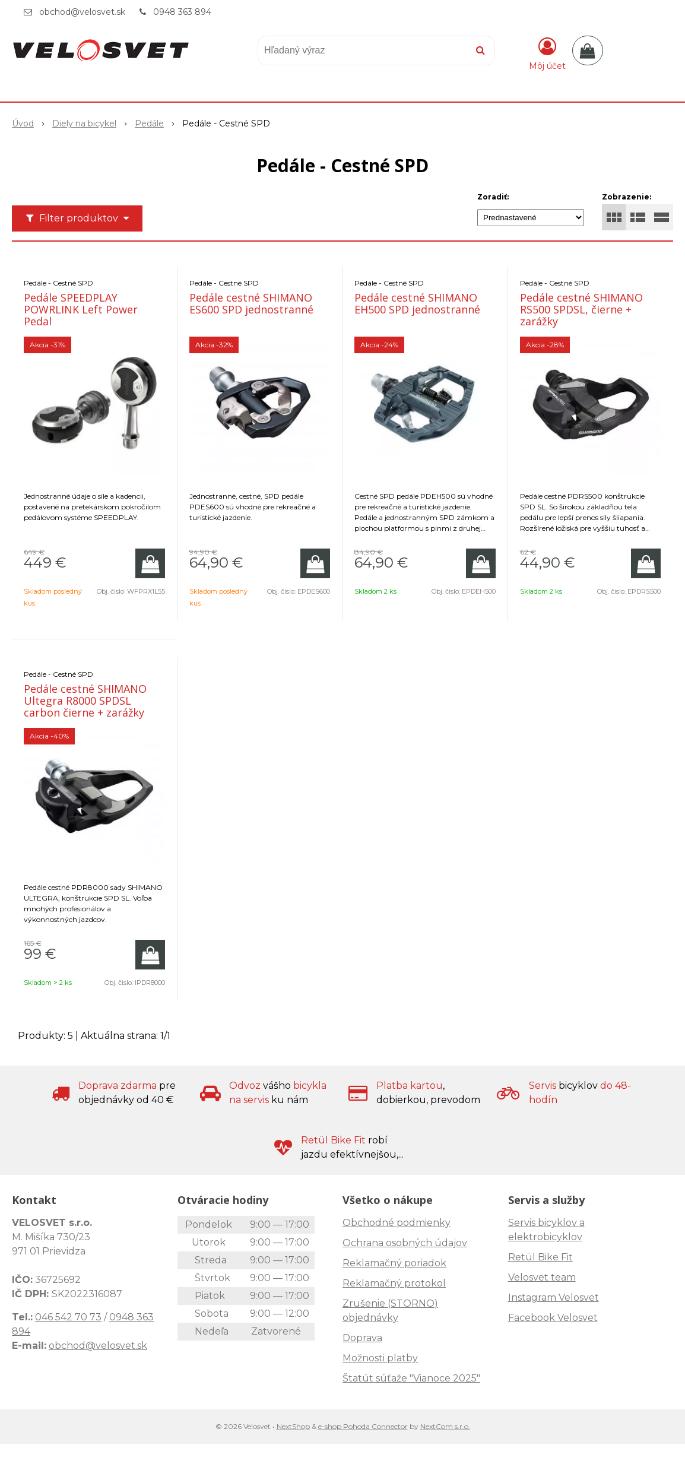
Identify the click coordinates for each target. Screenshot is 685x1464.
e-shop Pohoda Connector (363, 1426)
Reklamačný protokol (394, 1283)
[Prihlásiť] (547, 52)
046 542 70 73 (68, 1317)
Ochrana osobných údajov (404, 1242)
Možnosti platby (380, 1358)
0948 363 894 (182, 12)
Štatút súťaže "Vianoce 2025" (411, 1378)
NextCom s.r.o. (445, 1426)
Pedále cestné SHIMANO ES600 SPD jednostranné (251, 303)
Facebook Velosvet (553, 1317)
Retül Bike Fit (540, 1257)
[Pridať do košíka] (150, 563)
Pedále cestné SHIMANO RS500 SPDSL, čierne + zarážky (581, 309)
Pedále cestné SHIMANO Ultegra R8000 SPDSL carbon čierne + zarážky (85, 701)
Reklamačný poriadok (394, 1263)
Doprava (362, 1337)
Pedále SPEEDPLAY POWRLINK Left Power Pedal (81, 309)
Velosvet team (542, 1277)
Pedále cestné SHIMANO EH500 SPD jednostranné (417, 303)
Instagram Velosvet (553, 1297)
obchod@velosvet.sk (82, 12)
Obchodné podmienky (396, 1222)
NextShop (293, 1426)
